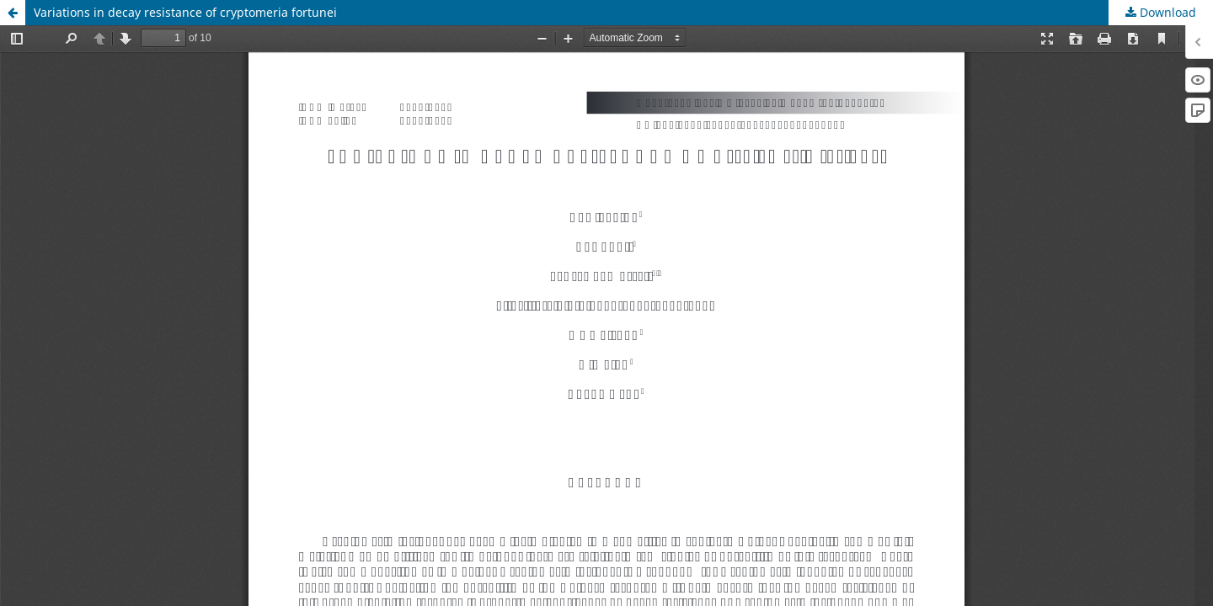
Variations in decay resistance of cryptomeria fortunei (185, 12)
